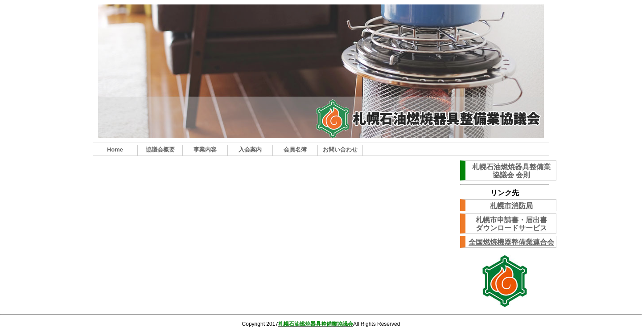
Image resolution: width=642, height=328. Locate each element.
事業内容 (205, 149)
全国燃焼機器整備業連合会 (511, 242)
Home (115, 149)
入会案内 (250, 149)
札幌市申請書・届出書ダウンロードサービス (511, 224)
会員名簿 (295, 149)
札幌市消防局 (511, 205)
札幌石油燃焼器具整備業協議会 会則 (511, 171)
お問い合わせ (340, 149)
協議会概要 (160, 149)
